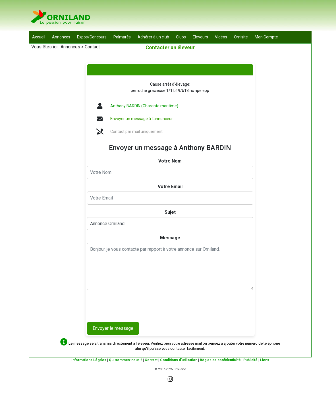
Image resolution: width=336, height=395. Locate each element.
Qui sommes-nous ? (125, 360)
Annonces (61, 37)
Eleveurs (200, 37)
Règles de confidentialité (220, 360)
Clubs (181, 37)
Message (170, 237)
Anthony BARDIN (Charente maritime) (144, 106)
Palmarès (122, 37)
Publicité (250, 360)
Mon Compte (266, 37)
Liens (264, 360)
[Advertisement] (208, 17)
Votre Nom (170, 161)
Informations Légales (88, 360)
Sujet (170, 212)
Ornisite (241, 37)
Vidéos (221, 37)
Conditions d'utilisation (178, 360)
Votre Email (170, 186)
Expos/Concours (92, 37)
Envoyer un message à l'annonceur (141, 118)
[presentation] (130, 305)
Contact (151, 360)
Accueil (38, 37)
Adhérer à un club (153, 37)
